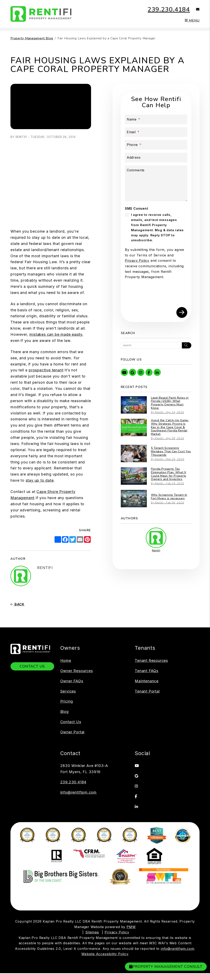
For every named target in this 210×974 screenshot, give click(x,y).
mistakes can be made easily (55, 334)
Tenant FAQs (146, 671)
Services (68, 691)
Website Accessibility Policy (104, 913)
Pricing (66, 701)
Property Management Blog (31, 38)
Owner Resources (76, 671)
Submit (181, 312)
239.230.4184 (169, 9)
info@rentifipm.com (78, 792)
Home (65, 660)
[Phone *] (156, 145)
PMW (131, 886)
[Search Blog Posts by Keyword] (151, 345)
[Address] (156, 157)
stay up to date (40, 480)
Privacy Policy (137, 260)
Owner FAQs (71, 681)
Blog (64, 711)
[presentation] (156, 295)
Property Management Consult (165, 966)
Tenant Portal (147, 691)
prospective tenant (46, 370)
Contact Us (32, 666)
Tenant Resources (151, 660)
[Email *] (156, 132)
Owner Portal (72, 732)
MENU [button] (192, 20)
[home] (41, 13)
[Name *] (156, 119)
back (17, 604)
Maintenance (147, 681)
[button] (195, 9)
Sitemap (92, 891)
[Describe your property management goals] (156, 183)
